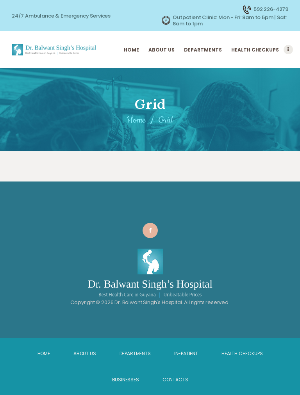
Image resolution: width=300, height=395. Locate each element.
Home (136, 120)
